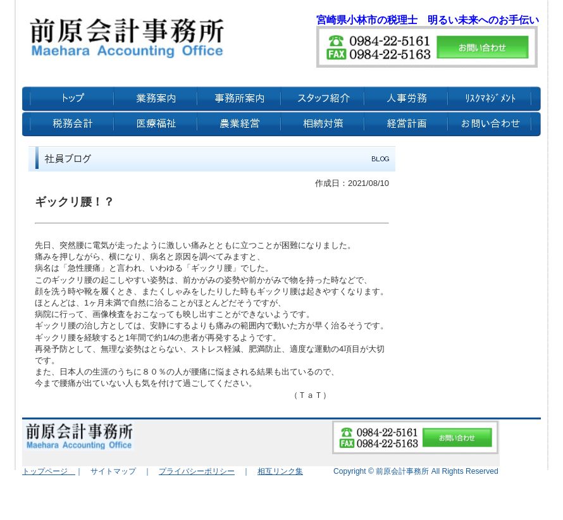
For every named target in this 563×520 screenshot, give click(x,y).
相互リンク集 (280, 471)
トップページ (48, 471)
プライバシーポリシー (197, 471)
